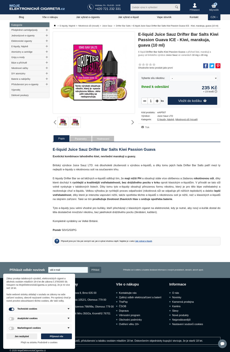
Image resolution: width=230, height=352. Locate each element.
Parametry (81, 138)
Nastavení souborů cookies (187, 324)
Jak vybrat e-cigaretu (88, 17)
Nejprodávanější (181, 319)
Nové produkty (180, 315)
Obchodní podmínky (130, 319)
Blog (21, 17)
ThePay (123, 301)
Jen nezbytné (22, 336)
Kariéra (176, 306)
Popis (61, 138)
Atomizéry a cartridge (21, 52)
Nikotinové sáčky (19, 68)
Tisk (147, 127)
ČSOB (122, 306)
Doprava (124, 310)
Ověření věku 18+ (129, 324)
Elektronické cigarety (21, 41)
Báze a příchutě (19, 62)
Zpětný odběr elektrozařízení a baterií (140, 297)
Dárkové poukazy (20, 95)
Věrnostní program (129, 315)
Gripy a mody (18, 57)
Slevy (175, 310)
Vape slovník (164, 17)
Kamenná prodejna (183, 301)
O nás (175, 293)
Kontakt (194, 17)
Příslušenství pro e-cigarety (24, 84)
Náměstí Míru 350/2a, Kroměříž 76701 (88, 313)
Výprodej (15, 90)
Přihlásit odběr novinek (27, 270)
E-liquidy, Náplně (19, 46)
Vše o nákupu (50, 17)
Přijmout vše (56, 336)
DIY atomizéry (18, 73)
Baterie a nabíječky (20, 79)
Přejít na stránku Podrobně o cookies (39, 342)
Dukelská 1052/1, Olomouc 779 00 (86, 299)
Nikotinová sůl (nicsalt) (186, 119)
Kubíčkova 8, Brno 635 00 (81, 293)
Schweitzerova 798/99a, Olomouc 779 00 (90, 306)
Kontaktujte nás (128, 293)
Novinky (176, 297)
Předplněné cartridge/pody (24, 30)
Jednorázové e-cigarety (23, 35)
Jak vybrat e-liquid (128, 17)
